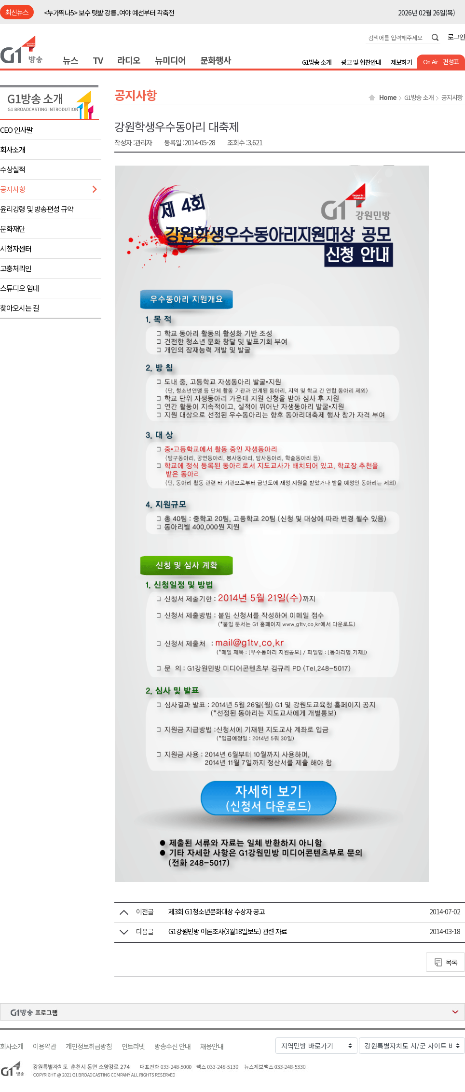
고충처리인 (15, 268)
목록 (451, 962)
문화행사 (215, 60)
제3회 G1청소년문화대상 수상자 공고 (216, 911)
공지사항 (12, 189)
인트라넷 (133, 1046)
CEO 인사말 (16, 130)
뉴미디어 (170, 60)
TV (98, 60)
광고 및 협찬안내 (361, 62)
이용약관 (44, 1046)
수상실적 (12, 169)
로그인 (456, 37)
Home (388, 97)
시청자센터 (15, 248)
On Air (430, 61)
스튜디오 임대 (19, 288)
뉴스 (70, 60)
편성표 (451, 61)
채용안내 (211, 1046)
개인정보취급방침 (89, 1046)
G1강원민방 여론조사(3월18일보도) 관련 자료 (227, 931)
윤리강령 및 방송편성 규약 (36, 209)
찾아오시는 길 (19, 308)
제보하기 (401, 62)
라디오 (128, 60)
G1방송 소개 (316, 62)
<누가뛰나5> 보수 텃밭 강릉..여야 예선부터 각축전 (109, 12)
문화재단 (12, 229)
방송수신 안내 (172, 1046)
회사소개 (12, 149)
